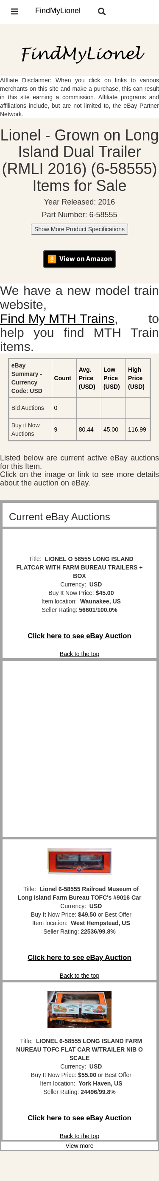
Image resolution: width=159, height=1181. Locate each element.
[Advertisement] (79, 748)
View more (80, 1145)
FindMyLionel (58, 10)
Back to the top (79, 654)
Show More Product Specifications (79, 229)
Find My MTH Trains (57, 318)
